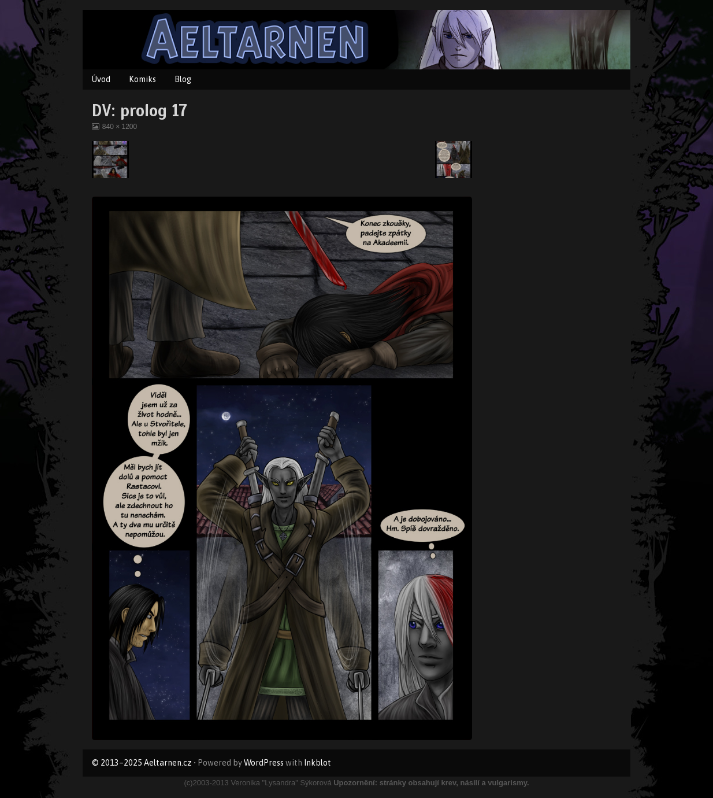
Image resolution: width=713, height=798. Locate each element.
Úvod (101, 79)
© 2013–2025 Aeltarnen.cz (142, 762)
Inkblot (317, 762)
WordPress (264, 762)
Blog (182, 79)
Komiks (142, 79)
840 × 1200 (119, 127)
